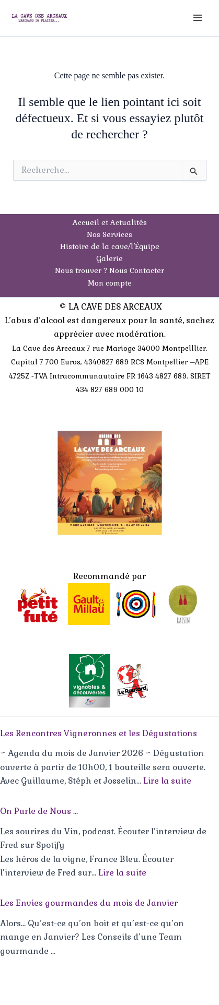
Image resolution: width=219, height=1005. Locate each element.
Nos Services (109, 234)
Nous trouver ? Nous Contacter (109, 270)
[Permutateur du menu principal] (198, 18)
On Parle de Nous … (39, 811)
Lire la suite (167, 780)
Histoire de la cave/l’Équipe (109, 246)
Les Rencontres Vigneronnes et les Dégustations (98, 733)
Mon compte (110, 283)
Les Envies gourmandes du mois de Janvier (89, 902)
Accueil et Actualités (110, 222)
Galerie (109, 258)
